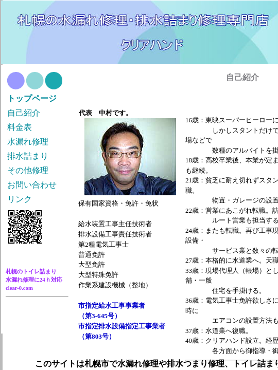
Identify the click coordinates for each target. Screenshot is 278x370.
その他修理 (27, 170)
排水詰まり (27, 156)
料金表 (19, 127)
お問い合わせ (32, 184)
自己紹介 (23, 112)
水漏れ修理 (27, 141)
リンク (19, 199)
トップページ (32, 98)
